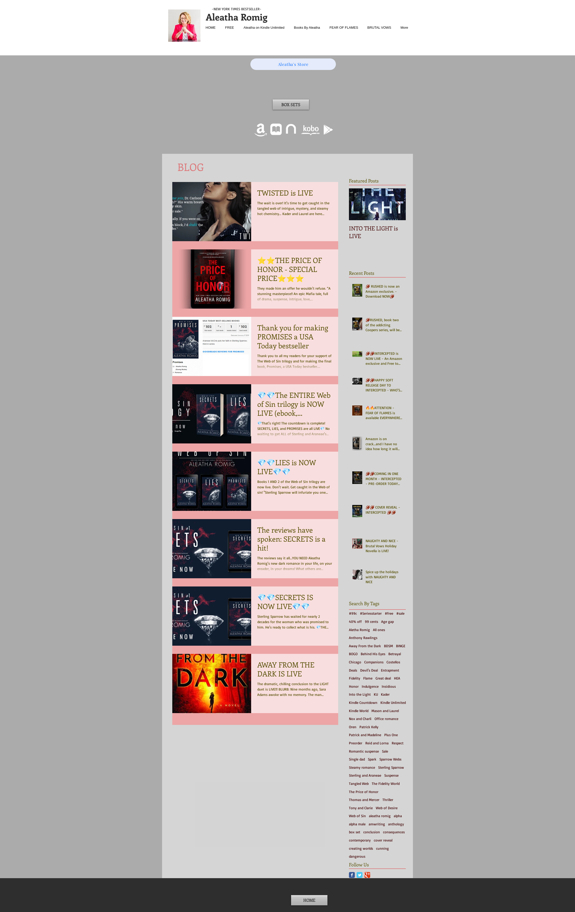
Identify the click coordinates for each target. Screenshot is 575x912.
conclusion (371, 832)
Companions (374, 662)
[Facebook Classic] (352, 875)
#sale (400, 613)
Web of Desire (387, 808)
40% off (355, 621)
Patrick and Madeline (365, 735)
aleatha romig (380, 816)
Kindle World (358, 710)
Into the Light (360, 694)
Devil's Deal (369, 670)
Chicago (355, 662)
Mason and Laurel (385, 710)
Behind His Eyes (373, 654)
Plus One (391, 735)
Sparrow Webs (390, 759)
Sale (385, 751)
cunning (382, 848)
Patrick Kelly (368, 727)
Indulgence (370, 686)
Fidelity (354, 678)
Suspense (391, 775)
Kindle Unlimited (393, 702)
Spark (372, 759)
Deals (353, 670)
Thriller (387, 799)
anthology (396, 824)
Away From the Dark (365, 646)
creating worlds (361, 848)
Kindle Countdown (363, 702)
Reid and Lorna (377, 743)
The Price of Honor (363, 791)
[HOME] (309, 900)
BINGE (400, 646)
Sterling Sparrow (391, 767)
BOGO (353, 654)
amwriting (377, 824)
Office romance (386, 718)
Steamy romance (362, 767)
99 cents (371, 621)
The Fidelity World (386, 783)
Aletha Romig (359, 629)
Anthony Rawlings (363, 637)
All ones (379, 629)
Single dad (357, 759)
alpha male (357, 824)
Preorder (355, 743)
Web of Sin (357, 816)
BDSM (388, 646)
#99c (353, 613)
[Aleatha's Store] (293, 64)
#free (389, 613)
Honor (354, 686)
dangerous (357, 856)
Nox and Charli (360, 718)
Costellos (393, 662)
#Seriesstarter (371, 613)
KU (376, 694)
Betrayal (394, 654)
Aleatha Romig (236, 17)
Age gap (387, 621)
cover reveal (383, 840)
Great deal (383, 678)
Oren (352, 727)
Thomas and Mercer (364, 799)
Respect (397, 743)
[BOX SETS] (291, 104)
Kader (385, 694)
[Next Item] (397, 204)
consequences (394, 832)
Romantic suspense (364, 751)
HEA (397, 678)
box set (354, 832)
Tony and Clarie (361, 808)
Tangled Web (359, 783)
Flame (367, 678)
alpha (398, 816)
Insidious (389, 686)
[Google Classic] (367, 875)
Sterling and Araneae (365, 775)
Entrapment (390, 670)
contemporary (360, 840)
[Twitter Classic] (360, 875)
